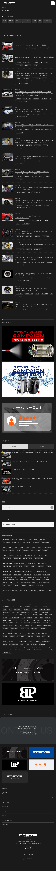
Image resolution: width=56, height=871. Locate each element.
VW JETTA (28, 587)
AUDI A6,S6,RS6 (36, 542)
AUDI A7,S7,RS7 (45, 542)
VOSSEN (5, 644)
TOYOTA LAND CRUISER (43, 582)
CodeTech (46, 145)
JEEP (4, 555)
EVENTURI (16, 620)
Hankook (23, 622)
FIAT (20, 552)
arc (33, 606)
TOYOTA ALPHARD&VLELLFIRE (28, 582)
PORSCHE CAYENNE (41, 571)
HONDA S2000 (41, 552)
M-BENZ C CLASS (20, 114)
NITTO (16, 633)
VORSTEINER (46, 641)
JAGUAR (49, 552)
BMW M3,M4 (48, 547)
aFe (48, 604)
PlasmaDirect (12, 636)
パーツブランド (47, 20)
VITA (4, 585)
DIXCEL (18, 148)
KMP (21, 625)
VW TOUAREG (42, 590)
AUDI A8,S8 (5, 544)
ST (47, 639)
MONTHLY (41, 446)
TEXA (21, 641)
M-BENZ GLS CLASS (31, 563)
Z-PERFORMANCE (7, 647)
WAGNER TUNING (14, 644)
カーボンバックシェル (36, 647)
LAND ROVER (19, 555)
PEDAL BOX (45, 633)
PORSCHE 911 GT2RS (46, 569)
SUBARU (47, 579)
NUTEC (42, 62)
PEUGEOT (22, 569)
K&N (11, 625)
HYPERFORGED (36, 622)
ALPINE (20, 606)
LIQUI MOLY (44, 98)
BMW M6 (12, 550)
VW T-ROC (15, 590)
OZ (33, 633)
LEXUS (40, 555)
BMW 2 (47, 544)
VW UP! (49, 590)
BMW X (32, 550)
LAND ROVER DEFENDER (30, 555)
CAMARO (45, 550)
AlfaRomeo (22, 539)
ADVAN (37, 293)
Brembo (30, 612)
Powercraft (38, 636)
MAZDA (33, 566)
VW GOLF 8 (40, 585)
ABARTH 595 (6, 539)
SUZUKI (18, 192)
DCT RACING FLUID (14, 617)
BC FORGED (48, 114)
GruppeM (42, 277)
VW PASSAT (35, 587)
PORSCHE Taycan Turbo (44, 577)
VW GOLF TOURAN (7, 587)
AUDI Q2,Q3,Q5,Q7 (15, 544)
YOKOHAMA (34, 644)
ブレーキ (44, 60)
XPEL (28, 644)
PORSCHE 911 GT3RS (19, 571)
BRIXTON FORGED (45, 612)
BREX (36, 612)
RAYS (51, 98)
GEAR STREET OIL (48, 620)
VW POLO (43, 587)
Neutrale (10, 633)
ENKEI (4, 620)
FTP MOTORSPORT (26, 620)
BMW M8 (18, 550)
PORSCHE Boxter (30, 571)
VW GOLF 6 (24, 585)
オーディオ (28, 277)
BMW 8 (34, 547)
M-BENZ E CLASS (18, 561)
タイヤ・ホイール (36, 60)
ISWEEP (5, 625)
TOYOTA (17, 582)
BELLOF (35, 609)
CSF (46, 614)
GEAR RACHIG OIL (37, 620)
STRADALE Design (12, 641)
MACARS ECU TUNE (25, 628)
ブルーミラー (28, 65)
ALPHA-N (13, 606)
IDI (43, 622)
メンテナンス (26, 48)
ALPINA (18, 262)
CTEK (51, 614)
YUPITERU (40, 148)
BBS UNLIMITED (18, 609)
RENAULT (32, 579)
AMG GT (35, 539)
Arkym (38, 606)
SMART (42, 639)
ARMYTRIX (45, 606)
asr (50, 606)
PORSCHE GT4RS (27, 574)
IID (52, 622)
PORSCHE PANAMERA (8, 577)
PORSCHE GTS (37, 574)
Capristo (5, 614)
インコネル (16, 647)
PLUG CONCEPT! (31, 148)
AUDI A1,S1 (42, 539)
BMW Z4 (38, 550)
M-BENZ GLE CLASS (19, 563)
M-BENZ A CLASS (20, 145)
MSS (4, 633)
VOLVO (9, 585)
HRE (38, 48)
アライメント (40, 114)
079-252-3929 (23, 843)
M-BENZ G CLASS (29, 561)
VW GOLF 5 (16, 585)
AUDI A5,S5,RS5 (26, 542)
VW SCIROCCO (6, 590)
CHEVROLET (6, 552)
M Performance (14, 628)
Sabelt (29, 639)
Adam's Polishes (39, 129)
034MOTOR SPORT (7, 604)
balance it (5, 609)
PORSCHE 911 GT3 (7, 571)
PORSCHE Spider (19, 577)
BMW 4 (10, 547)
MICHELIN (19, 116)
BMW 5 (16, 547)
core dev (27, 614)
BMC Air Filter (39, 220)
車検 (33, 48)
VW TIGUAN (33, 590)
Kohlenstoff (27, 625)
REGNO (11, 639)
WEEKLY (14, 446)
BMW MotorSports (15, 612)
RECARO (30, 192)
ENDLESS (48, 617)
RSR (24, 639)
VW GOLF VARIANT (18, 587)
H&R (17, 622)
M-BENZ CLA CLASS (39, 558)
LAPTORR (35, 62)
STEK (4, 641)
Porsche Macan (47, 574)
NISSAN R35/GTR (13, 569)
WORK (22, 644)
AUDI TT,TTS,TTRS (20, 220)
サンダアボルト (45, 48)
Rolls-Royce (39, 579)
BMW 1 (40, 544)
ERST (10, 620)
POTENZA (47, 176)
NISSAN (5, 569)
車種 (40, 20)
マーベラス (43, 649)
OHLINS (28, 633)
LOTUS (46, 555)
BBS (25, 62)
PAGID (38, 633)
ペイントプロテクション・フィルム (31, 649)
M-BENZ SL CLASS (7, 566)
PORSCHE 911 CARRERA (33, 569)
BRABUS (24, 612)
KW (29, 62)
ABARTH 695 (14, 539)
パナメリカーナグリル (7, 649)
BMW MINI (19, 98)
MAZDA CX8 (40, 566)
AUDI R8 (23, 544)
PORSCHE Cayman (7, 574)
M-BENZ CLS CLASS (7, 561)
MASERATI (27, 566)
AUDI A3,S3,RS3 (6, 542)
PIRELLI (5, 636)
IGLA (48, 622)
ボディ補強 (19, 62)
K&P (16, 625)
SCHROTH (35, 639)
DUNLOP (30, 617)
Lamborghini (11, 555)
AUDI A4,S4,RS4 (20, 277)
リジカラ (36, 65)
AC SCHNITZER (25, 604)
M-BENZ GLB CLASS (40, 561)
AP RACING (27, 606)
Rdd (47, 62)
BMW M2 (18, 60)
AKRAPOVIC (29, 145)
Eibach (36, 617)
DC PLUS (5, 617)
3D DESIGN (16, 604)
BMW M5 (5, 550)
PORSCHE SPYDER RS (31, 577)
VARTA (18, 223)
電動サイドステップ (7, 652)
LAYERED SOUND (47, 625)
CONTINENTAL (20, 614)
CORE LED (34, 614)
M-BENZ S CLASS (42, 563)
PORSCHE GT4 (20, 129)
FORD (25, 552)
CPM (41, 614)
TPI (25, 641)
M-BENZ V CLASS (18, 566)
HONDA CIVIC (32, 552)
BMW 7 (28, 547)
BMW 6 (22, 547)
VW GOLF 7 (32, 585)
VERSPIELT (37, 641)
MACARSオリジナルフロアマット (39, 628)
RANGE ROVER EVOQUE (8, 579)
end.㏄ (41, 617)
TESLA (11, 582)
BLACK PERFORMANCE (45, 609)
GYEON (11, 622)
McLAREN (49, 566)
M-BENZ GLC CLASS (7, 563)
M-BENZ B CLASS (17, 558)
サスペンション (26, 60)
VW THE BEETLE (23, 590)
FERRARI (19, 48)
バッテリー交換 (31, 220)
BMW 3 (24, 262)
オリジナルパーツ (25, 647)
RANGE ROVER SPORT (22, 579)
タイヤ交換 (38, 205)
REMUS (18, 639)
